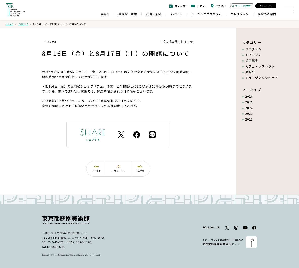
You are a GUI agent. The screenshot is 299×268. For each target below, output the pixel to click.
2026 (249, 96)
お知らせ (23, 24)
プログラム (253, 49)
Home (9, 24)
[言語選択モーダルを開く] (265, 5)
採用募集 (251, 60)
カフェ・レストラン (260, 66)
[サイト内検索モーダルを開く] (241, 5)
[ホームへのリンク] (15, 9)
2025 (249, 102)
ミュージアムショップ (261, 77)
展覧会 (250, 72)
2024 (249, 107)
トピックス (253, 54)
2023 (249, 113)
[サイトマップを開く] (288, 10)
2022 (249, 119)
